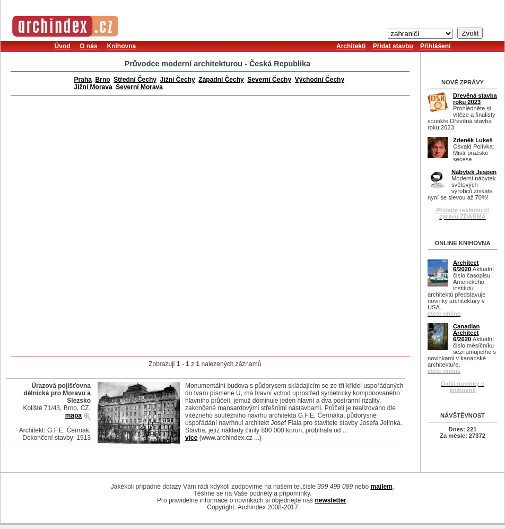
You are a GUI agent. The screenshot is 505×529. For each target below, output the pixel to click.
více (191, 437)
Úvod (63, 46)
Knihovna (121, 46)
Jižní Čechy (177, 79)
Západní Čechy (220, 79)
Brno (102, 79)
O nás (88, 46)
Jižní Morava (93, 87)
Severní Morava (139, 87)
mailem (381, 486)
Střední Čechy (135, 79)
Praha (83, 79)
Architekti (350, 46)
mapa (73, 415)
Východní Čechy (319, 79)
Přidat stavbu (393, 46)
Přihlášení (435, 46)
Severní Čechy (269, 79)
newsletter (330, 500)
